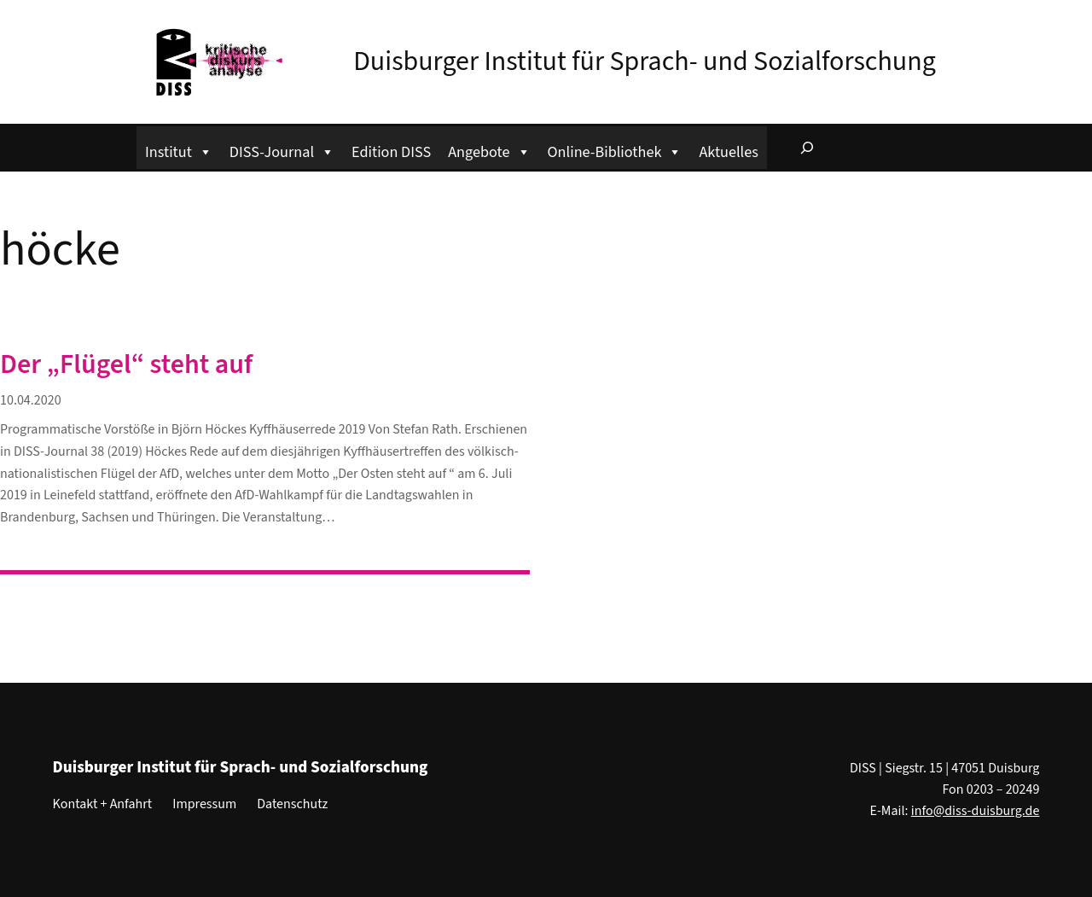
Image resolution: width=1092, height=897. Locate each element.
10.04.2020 (30, 400)
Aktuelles (728, 152)
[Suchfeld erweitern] (807, 148)
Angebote (489, 150)
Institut (178, 150)
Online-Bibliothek (615, 150)
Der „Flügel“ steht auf (126, 364)
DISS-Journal (281, 150)
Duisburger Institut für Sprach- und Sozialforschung (644, 61)
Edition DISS (391, 152)
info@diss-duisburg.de (975, 810)
